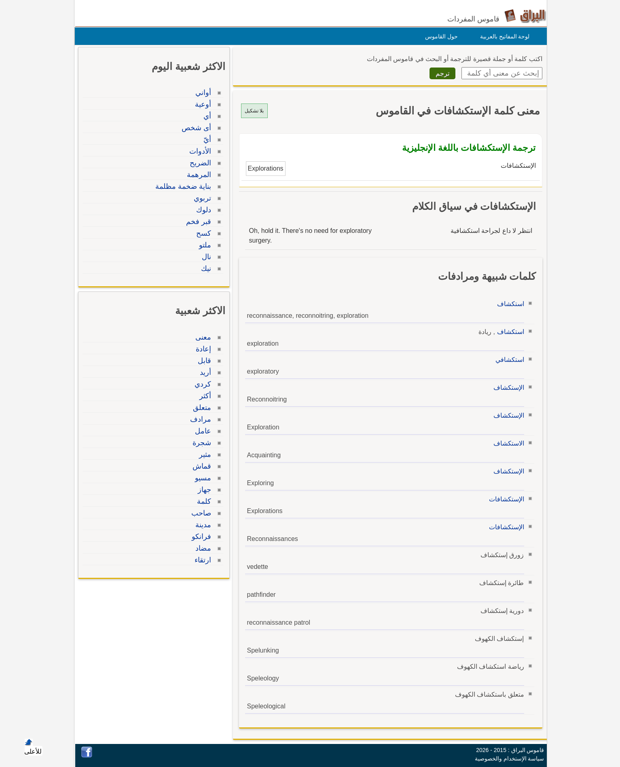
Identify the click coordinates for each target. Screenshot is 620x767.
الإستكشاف (506, 387)
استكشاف (508, 303)
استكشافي (507, 359)
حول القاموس (439, 36)
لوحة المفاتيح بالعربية (503, 36)
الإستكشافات (504, 499)
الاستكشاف (506, 443)
